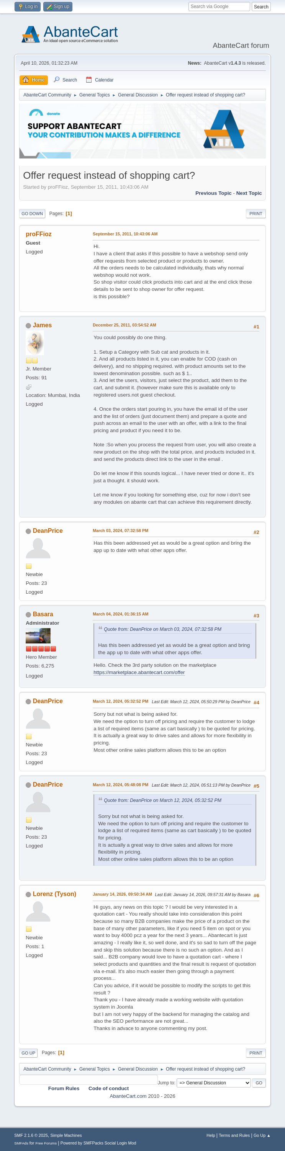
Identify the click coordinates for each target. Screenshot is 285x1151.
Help (210, 1135)
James (42, 325)
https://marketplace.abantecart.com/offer (139, 672)
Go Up (28, 1053)
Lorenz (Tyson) (54, 894)
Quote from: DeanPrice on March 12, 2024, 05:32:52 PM (162, 800)
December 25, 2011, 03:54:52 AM (124, 325)
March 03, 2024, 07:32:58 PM (120, 530)
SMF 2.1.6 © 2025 (31, 1135)
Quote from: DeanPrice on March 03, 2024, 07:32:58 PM (162, 629)
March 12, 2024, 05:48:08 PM (120, 784)
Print (255, 213)
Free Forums (46, 1143)
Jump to (166, 1083)
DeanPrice (48, 530)
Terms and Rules (234, 1135)
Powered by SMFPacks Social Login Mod (98, 1143)
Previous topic (213, 193)
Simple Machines (66, 1135)
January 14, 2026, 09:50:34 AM (122, 894)
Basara (43, 614)
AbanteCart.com (128, 1096)
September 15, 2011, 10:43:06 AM (125, 234)
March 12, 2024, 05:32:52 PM (120, 701)
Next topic (249, 193)
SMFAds (21, 1143)
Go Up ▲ (262, 1135)
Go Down (32, 213)
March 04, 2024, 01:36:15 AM (120, 614)
